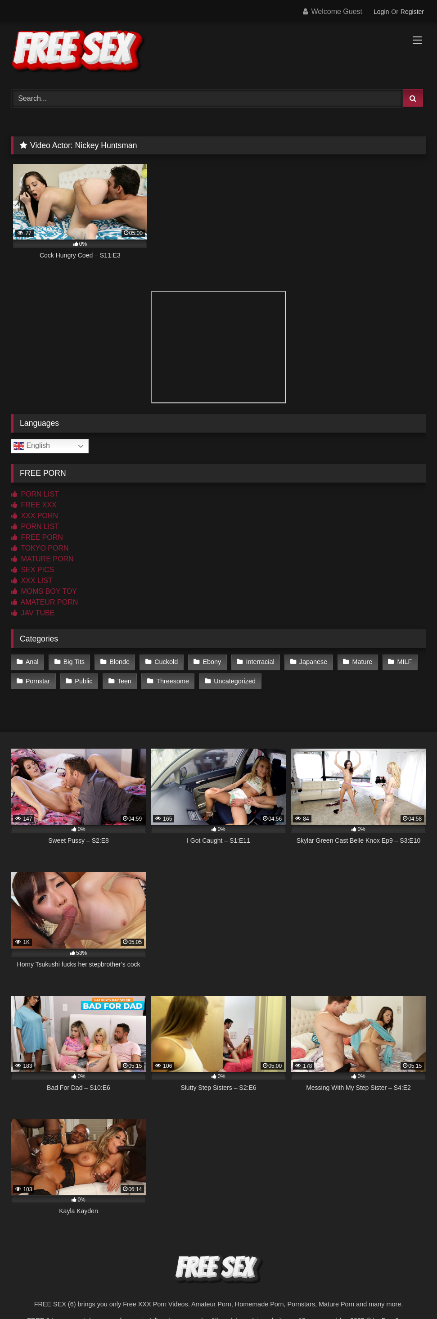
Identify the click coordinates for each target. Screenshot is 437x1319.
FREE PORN (37, 537)
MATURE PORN (42, 559)
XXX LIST (32, 580)
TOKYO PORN (40, 548)
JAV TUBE (32, 613)
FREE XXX (34, 505)
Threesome (172, 681)
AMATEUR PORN (44, 602)
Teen (124, 681)
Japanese (313, 661)
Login (381, 11)
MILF (404, 661)
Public (83, 681)
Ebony (212, 661)
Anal (32, 661)
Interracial (260, 661)
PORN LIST (35, 494)
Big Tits (74, 661)
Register (412, 11)
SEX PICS (32, 570)
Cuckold (166, 661)
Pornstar (38, 681)
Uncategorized (235, 681)
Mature (362, 661)
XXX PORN (34, 515)
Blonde (119, 661)
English (32, 446)
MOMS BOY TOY (44, 591)
